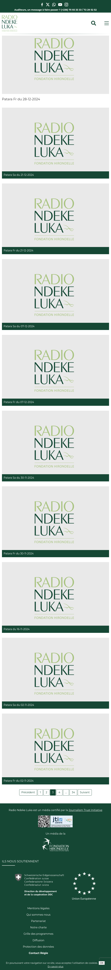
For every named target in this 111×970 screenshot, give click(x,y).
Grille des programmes (38, 933)
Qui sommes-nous (38, 914)
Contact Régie (38, 953)
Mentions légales (38, 908)
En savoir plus (55, 966)
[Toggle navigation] (106, 23)
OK (102, 963)
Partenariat (38, 921)
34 (73, 792)
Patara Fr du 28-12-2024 (21, 99)
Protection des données (38, 946)
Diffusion (38, 940)
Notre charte (38, 927)
